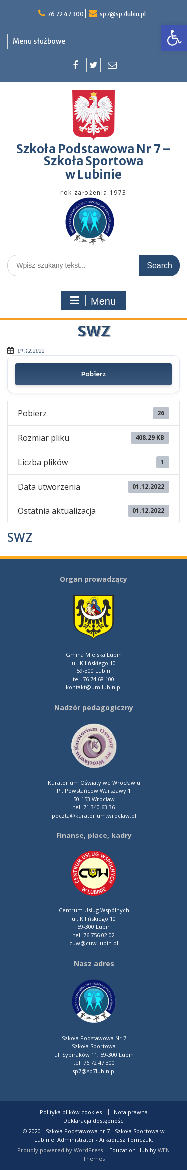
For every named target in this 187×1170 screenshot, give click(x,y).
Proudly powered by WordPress (60, 1150)
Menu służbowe (39, 41)
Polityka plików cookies (71, 1112)
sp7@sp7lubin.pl (123, 14)
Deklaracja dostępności (94, 1121)
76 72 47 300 (65, 14)
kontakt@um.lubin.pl (94, 687)
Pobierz (93, 374)
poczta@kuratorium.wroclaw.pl (94, 815)
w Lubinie (93, 174)
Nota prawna (131, 1112)
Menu (92, 301)
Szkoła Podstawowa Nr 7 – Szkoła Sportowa (93, 154)
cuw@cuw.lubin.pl (93, 943)
